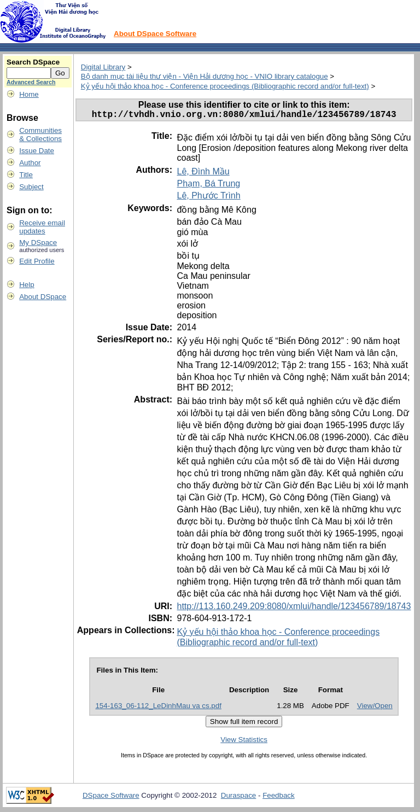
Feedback (278, 797)
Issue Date (36, 151)
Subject (31, 187)
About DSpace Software (155, 34)
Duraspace (238, 797)
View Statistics (243, 742)
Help (26, 285)
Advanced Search (31, 82)
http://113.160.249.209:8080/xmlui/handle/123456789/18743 (294, 608)
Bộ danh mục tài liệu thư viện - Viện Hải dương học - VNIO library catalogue (204, 76)
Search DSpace (33, 62)
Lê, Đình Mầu (203, 173)
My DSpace (38, 242)
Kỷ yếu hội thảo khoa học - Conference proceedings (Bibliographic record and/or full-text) (225, 86)
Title (26, 175)
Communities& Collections (40, 134)
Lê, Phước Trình (208, 197)
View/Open (375, 708)
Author (29, 163)
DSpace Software (111, 797)
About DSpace (42, 297)
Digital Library (103, 67)
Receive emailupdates (42, 227)
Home (29, 94)
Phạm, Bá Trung (208, 185)
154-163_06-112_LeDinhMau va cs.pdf (158, 708)
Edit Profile (36, 261)
